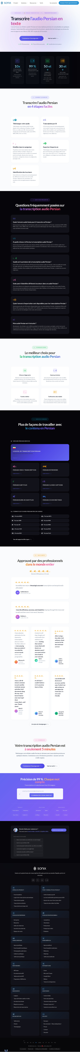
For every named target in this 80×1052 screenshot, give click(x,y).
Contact (46, 1029)
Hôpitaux (46, 954)
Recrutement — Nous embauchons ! (52, 1024)
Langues (16, 996)
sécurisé (39, 875)
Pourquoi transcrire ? (49, 1004)
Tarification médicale (49, 957)
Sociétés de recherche (19, 928)
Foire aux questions (48, 999)
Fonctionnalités (18, 895)
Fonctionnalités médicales (50, 948)
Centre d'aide (31, 831)
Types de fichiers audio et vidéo (22, 999)
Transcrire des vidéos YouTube (51, 903)
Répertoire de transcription (21, 1007)
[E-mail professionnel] (41, 791)
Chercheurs (46, 923)
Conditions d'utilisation (54, 1049)
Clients (15, 1024)
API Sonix (16, 970)
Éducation (16, 923)
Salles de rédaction (19, 926)
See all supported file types (22, 539)
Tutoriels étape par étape (50, 1001)
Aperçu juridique (18, 945)
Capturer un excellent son (50, 1007)
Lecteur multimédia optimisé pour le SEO (54, 897)
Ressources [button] (33, 3)
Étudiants (46, 931)
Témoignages (17, 1027)
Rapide (57, 873)
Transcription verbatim (19, 903)
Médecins (46, 951)
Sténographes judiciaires (20, 951)
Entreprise (16, 920)
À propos (46, 1021)
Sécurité (46, 1032)
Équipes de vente (18, 931)
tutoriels (37, 831)
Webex (45, 979)
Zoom (45, 970)
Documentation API (19, 973)
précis (62, 873)
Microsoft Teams (48, 973)
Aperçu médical (48, 945)
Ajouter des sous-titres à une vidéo (52, 900)
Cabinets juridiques (19, 954)
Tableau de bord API (19, 976)
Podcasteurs (47, 926)
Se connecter (53, 3)
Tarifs (41, 3)
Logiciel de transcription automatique (23, 897)
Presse (45, 1027)
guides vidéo (45, 831)
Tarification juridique (19, 957)
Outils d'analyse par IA (49, 895)
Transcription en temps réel (21, 906)
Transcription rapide (19, 900)
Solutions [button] (23, 3)
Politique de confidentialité (41, 1049)
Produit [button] (16, 3)
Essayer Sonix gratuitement (68, 3)
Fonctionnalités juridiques (20, 948)
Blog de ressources (18, 1004)
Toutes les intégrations (49, 982)
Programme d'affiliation (20, 979)
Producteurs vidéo (48, 928)
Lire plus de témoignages (40, 724)
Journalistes (47, 920)
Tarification (17, 1021)
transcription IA (35, 873)
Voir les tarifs (53, 38)
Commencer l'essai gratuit (31, 38)
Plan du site (30, 1049)
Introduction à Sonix (19, 1001)
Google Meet (47, 976)
